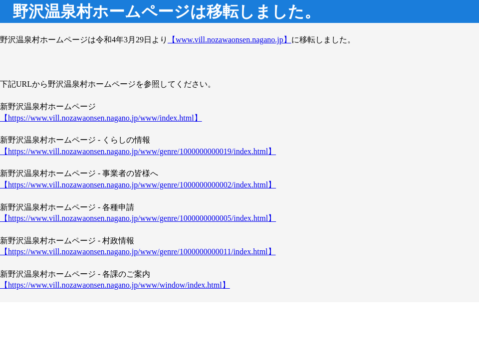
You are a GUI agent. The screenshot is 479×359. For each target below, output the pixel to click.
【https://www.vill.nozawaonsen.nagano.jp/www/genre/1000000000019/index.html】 (138, 151)
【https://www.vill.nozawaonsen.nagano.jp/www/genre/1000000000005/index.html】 (138, 218)
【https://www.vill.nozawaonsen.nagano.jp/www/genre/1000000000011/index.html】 (138, 251)
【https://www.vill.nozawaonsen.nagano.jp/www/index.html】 (101, 118)
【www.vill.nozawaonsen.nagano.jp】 (229, 39)
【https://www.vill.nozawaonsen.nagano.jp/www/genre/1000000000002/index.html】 (138, 184)
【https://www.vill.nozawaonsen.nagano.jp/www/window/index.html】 (115, 285)
